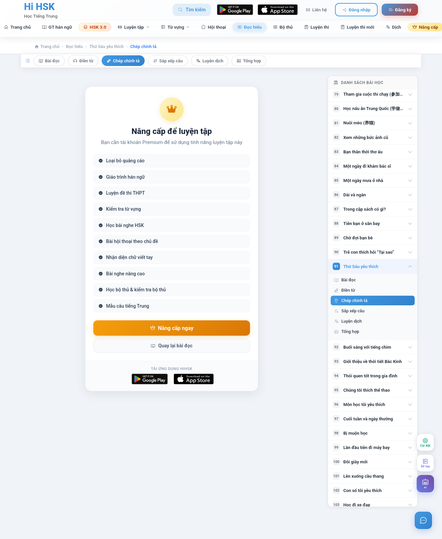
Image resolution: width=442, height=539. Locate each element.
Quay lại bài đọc (171, 346)
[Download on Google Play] (235, 9)
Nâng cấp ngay (171, 328)
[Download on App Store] (278, 9)
